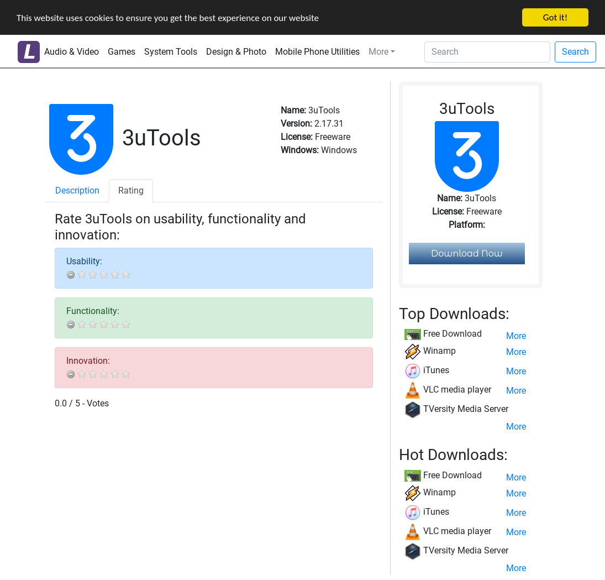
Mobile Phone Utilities (317, 51)
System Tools (170, 51)
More (378, 51)
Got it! (555, 17)
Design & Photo (236, 51)
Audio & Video (71, 51)
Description (77, 190)
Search (575, 51)
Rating (131, 190)
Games (121, 51)
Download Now (467, 253)
